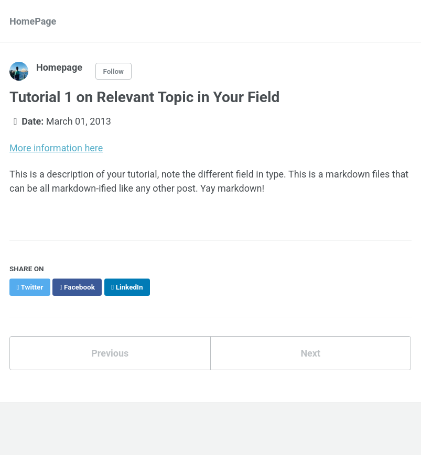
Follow (113, 71)
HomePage (32, 21)
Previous (109, 353)
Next (310, 353)
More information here (56, 147)
